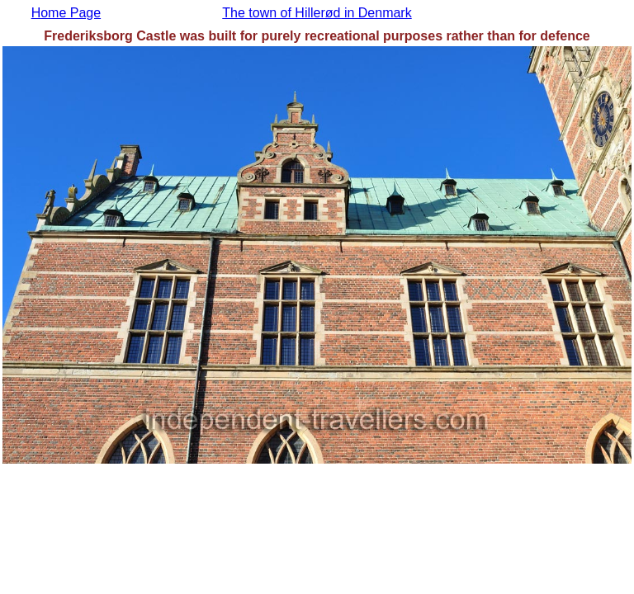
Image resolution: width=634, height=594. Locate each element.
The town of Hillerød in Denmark (316, 13)
